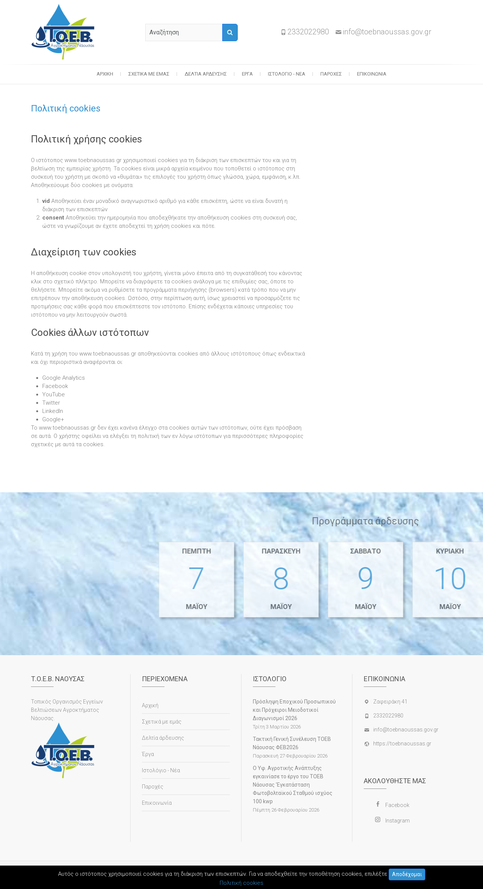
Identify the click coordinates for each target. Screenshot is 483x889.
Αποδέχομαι (407, 874)
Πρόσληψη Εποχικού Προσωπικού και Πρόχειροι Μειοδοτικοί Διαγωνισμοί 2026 (294, 710)
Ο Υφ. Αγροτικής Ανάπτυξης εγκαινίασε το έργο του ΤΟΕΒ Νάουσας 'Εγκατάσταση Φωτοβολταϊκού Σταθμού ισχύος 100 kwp (292, 784)
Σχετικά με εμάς (148, 74)
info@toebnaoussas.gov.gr (387, 31)
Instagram (397, 821)
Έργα (247, 74)
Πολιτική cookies (241, 883)
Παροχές (331, 74)
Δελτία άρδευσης (206, 74)
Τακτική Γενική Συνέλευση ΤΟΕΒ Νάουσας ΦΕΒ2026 (292, 743)
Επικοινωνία (371, 74)
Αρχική (105, 74)
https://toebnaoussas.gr (402, 744)
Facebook (397, 805)
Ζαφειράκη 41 (390, 702)
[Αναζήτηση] (230, 32)
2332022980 (308, 31)
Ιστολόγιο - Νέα (286, 74)
